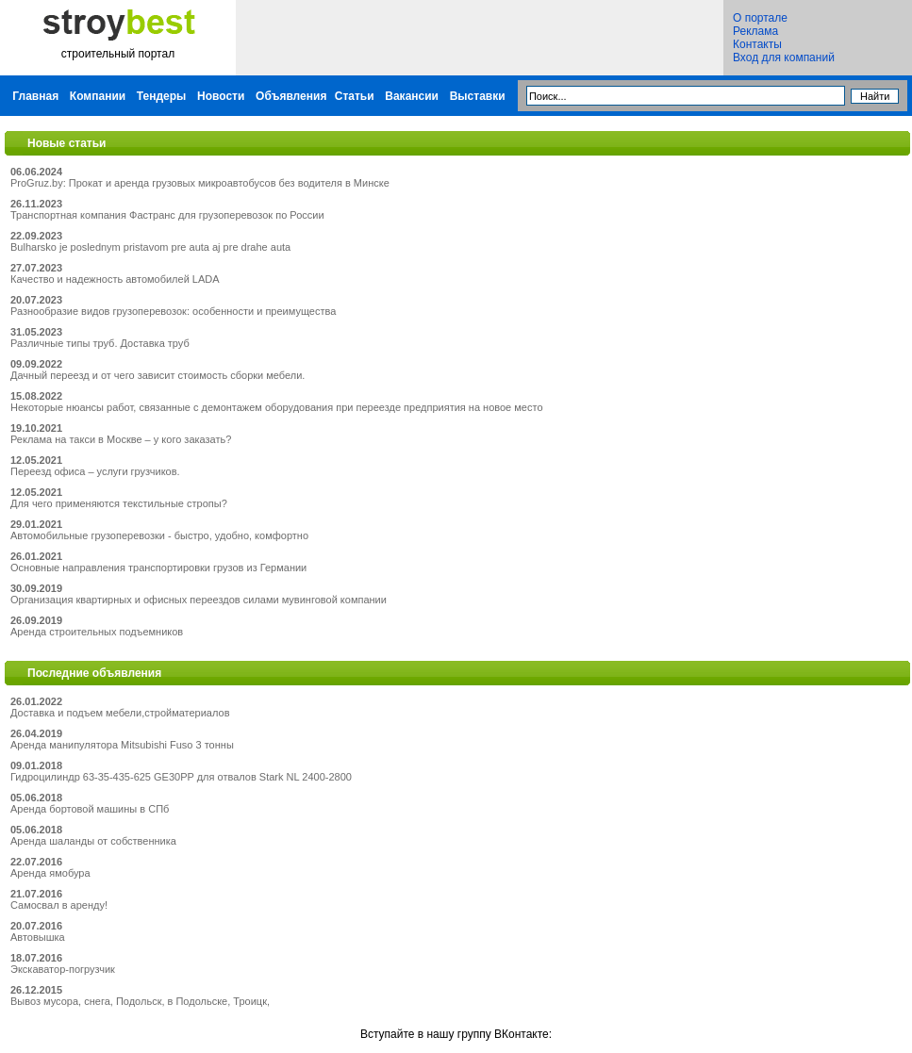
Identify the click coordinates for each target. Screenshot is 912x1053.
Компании (97, 96)
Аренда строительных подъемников (96, 631)
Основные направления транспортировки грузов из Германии (158, 567)
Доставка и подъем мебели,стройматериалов (120, 712)
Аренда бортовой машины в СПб (89, 808)
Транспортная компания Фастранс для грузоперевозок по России (167, 215)
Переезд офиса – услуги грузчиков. (95, 471)
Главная (35, 96)
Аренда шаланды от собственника (93, 841)
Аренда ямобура (50, 873)
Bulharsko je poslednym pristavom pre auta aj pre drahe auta (150, 247)
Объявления (291, 96)
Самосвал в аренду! (59, 905)
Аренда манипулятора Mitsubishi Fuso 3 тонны (122, 744)
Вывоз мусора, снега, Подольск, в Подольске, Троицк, (140, 1001)
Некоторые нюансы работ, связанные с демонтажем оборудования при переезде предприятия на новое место (276, 407)
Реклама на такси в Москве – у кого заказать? (120, 439)
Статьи (354, 96)
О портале (760, 18)
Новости (220, 96)
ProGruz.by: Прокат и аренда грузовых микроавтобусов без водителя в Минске (200, 183)
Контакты (757, 44)
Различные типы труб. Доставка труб (100, 343)
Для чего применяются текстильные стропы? (118, 503)
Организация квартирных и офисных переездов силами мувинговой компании (198, 599)
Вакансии (412, 96)
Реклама (755, 31)
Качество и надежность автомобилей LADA (115, 279)
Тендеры (162, 96)
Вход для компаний (784, 57)
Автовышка (37, 937)
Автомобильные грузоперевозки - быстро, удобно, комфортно (159, 535)
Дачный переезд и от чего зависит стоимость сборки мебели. (157, 375)
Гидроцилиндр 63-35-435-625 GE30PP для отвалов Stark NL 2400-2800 (181, 776)
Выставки (478, 96)
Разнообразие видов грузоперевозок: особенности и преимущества (173, 311)
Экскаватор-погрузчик (62, 969)
